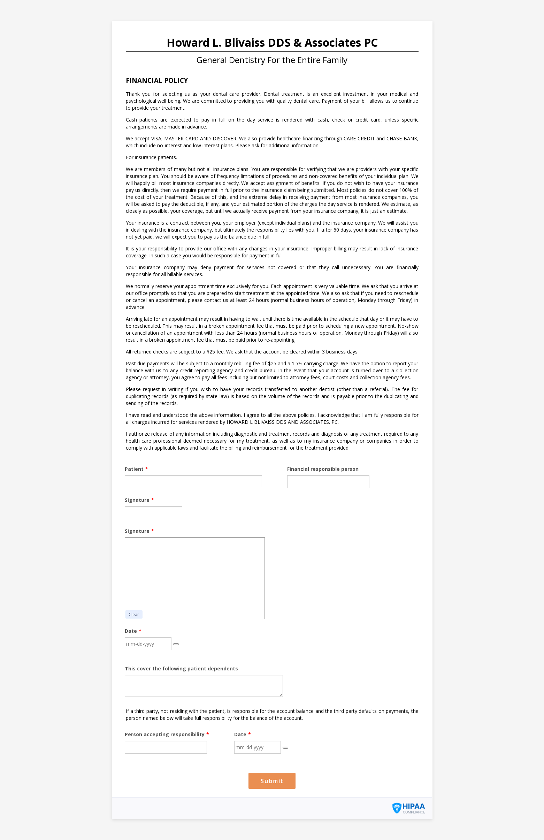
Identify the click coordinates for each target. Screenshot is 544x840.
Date (133, 631)
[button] (176, 644)
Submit (272, 781)
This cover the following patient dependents (181, 668)
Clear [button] (134, 614)
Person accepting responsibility (167, 734)
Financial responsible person (323, 469)
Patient (136, 469)
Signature (139, 500)
